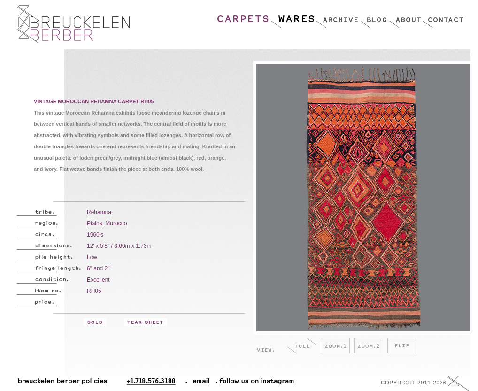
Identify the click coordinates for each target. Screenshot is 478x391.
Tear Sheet (145, 322)
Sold (95, 322)
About (406, 16)
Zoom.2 (368, 345)
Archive (338, 16)
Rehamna (99, 212)
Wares (293, 16)
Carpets (243, 16)
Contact (443, 16)
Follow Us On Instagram (253, 383)
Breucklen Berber (73, 24)
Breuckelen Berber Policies (62, 383)
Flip (401, 345)
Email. (199, 383)
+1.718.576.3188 (157, 383)
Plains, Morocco (107, 223)
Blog (374, 16)
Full (301, 345)
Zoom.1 (335, 345)
